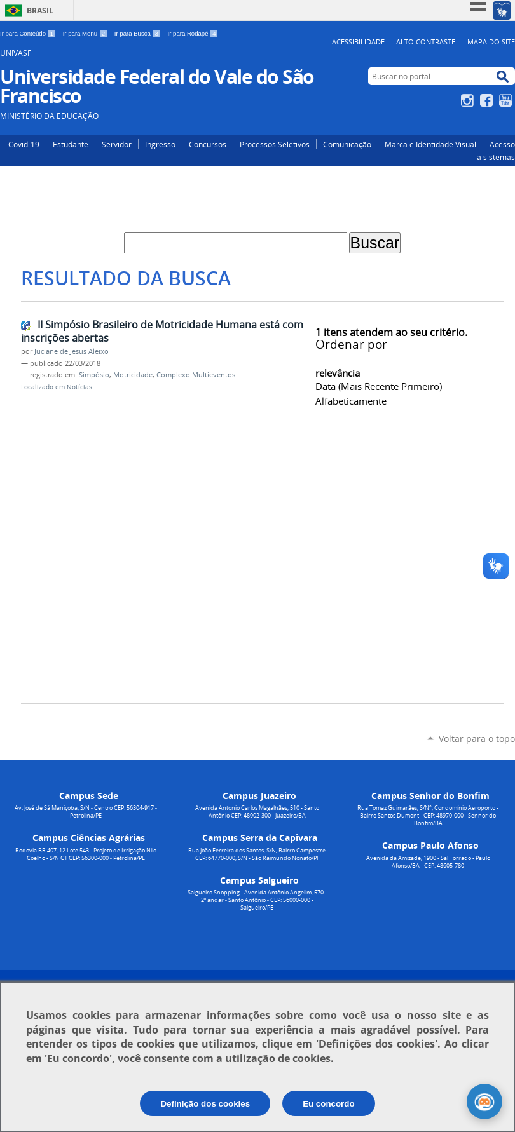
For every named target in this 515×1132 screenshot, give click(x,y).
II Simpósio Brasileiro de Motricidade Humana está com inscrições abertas (162, 331)
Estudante (70, 144)
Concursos (207, 144)
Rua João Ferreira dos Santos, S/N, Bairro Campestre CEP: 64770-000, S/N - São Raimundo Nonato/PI (257, 854)
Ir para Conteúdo (29, 33)
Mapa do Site (491, 41)
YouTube (507, 100)
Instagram (469, 100)
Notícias (79, 387)
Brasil (40, 10)
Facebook (488, 100)
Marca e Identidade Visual (430, 144)
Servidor (117, 144)
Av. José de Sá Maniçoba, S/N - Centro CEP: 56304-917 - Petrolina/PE (86, 811)
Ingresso (160, 144)
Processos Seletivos (275, 144)
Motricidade (133, 374)
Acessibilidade (358, 41)
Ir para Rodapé (193, 33)
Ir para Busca (138, 33)
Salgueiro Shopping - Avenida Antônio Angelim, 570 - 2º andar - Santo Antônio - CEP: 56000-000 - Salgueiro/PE (257, 900)
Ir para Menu (86, 33)
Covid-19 (23, 144)
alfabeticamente (351, 400)
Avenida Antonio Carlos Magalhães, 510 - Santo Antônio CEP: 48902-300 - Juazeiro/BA (257, 811)
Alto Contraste (425, 41)
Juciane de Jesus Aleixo (71, 351)
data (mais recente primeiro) (378, 386)
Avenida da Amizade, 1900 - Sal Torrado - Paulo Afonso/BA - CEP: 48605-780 (428, 862)
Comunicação (347, 144)
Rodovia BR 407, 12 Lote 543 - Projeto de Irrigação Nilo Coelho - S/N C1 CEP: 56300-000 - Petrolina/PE (85, 854)
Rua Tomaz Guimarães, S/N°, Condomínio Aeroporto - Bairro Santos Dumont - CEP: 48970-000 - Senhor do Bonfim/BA (427, 815)
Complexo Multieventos (195, 374)
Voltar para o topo (477, 738)
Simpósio (94, 374)
